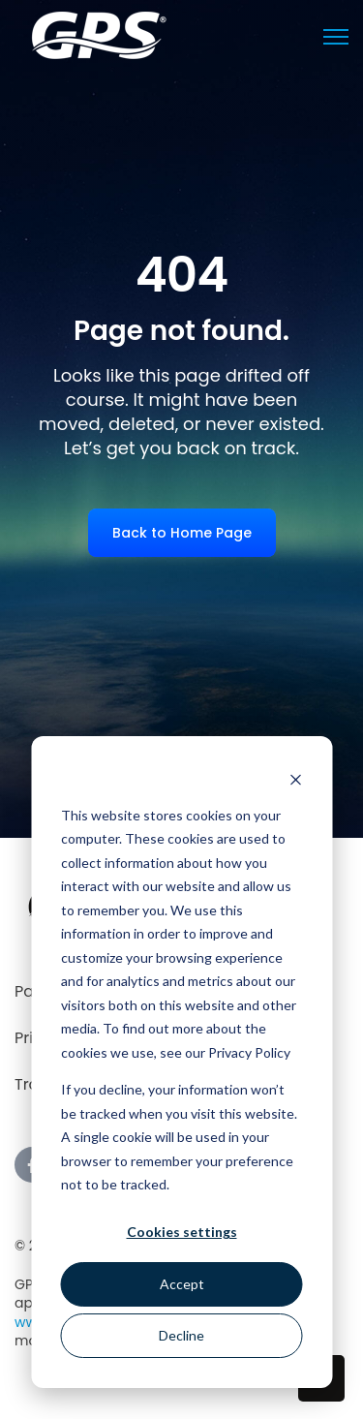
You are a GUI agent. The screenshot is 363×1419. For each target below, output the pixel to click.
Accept (182, 1284)
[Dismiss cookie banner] (295, 778)
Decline (181, 1335)
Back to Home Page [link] (182, 532)
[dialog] (181, 1062)
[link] (99, 34)
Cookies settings (182, 1231)
